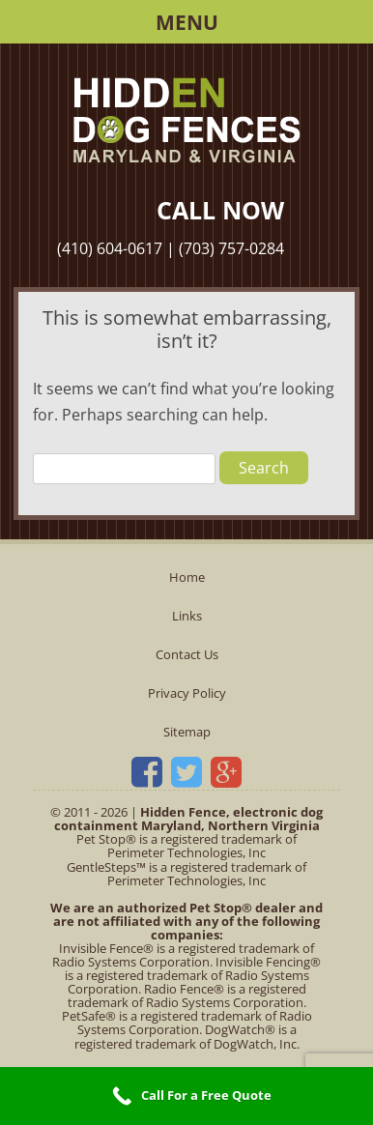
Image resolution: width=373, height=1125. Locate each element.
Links (187, 615)
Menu (187, 22)
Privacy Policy (187, 693)
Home (187, 577)
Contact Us (187, 654)
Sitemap (187, 731)
